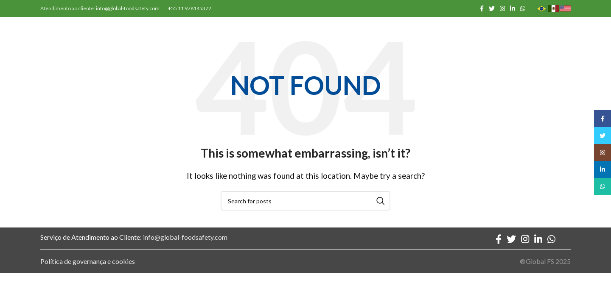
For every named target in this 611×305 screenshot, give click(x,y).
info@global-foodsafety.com (128, 8)
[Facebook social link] (481, 8)
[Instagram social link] (502, 8)
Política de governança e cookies (87, 261)
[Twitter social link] (491, 8)
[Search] (305, 201)
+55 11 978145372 (189, 8)
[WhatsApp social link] (523, 8)
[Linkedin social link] (512, 8)
